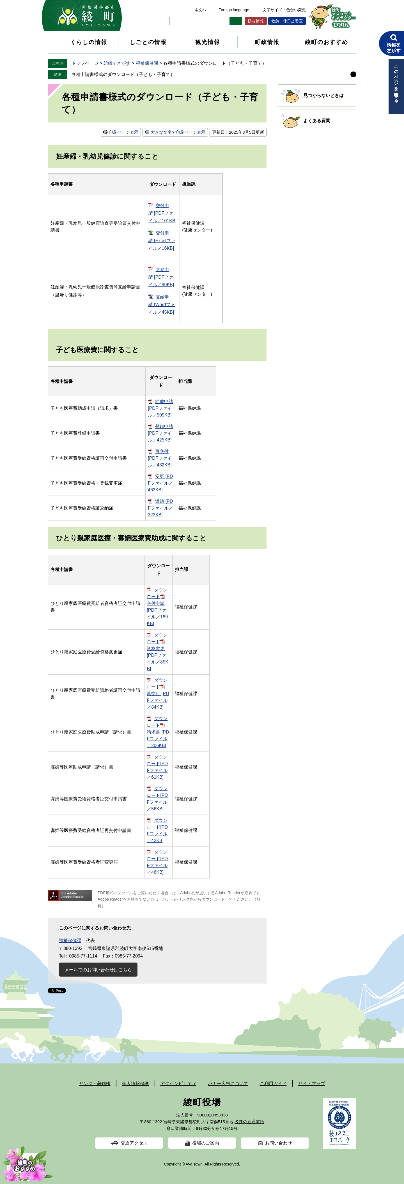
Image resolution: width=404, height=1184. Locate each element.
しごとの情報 (148, 42)
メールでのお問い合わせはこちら (98, 969)
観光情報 (207, 42)
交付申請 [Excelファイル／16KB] (161, 240)
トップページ (85, 63)
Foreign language (234, 10)
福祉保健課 (147, 63)
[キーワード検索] (199, 21)
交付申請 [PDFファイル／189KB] (157, 613)
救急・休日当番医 (287, 21)
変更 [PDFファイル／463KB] (160, 483)
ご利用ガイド (273, 1083)
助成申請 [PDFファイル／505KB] (160, 408)
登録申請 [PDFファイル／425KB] (160, 433)
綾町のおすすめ (326, 42)
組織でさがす (117, 63)
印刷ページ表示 (123, 132)
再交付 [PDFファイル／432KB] (159, 458)
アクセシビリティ (178, 1083)
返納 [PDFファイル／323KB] (160, 508)
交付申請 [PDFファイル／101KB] (162, 213)
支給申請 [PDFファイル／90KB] (161, 277)
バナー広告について (228, 1083)
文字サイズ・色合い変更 (284, 10)
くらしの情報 (88, 42)
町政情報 (267, 42)
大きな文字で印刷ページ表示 (178, 132)
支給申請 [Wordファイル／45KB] (161, 304)
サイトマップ (311, 1083)
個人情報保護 (135, 1083)
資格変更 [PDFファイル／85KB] (157, 658)
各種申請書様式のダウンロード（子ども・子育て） (123, 74)
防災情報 (256, 21)
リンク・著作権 (95, 1083)
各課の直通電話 (249, 1121)
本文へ (200, 10)
